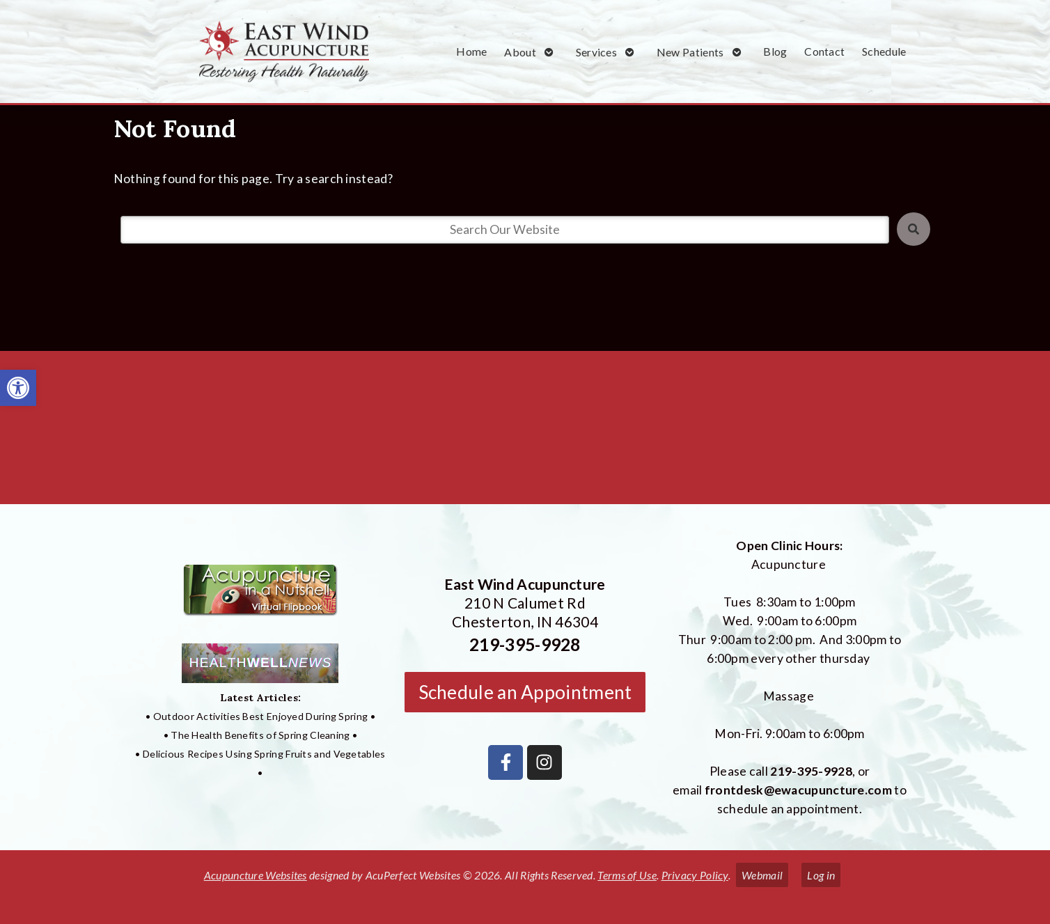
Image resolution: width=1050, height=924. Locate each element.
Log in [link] (821, 875)
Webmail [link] (762, 875)
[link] (18, 388)
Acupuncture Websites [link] (255, 875)
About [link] (520, 51)
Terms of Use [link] (627, 875)
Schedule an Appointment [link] (525, 692)
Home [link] (471, 51)
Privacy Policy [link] (694, 875)
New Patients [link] (690, 51)
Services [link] (596, 51)
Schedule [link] (884, 51)
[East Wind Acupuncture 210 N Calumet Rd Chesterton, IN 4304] (525, 433)
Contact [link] (824, 51)
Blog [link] (775, 51)
